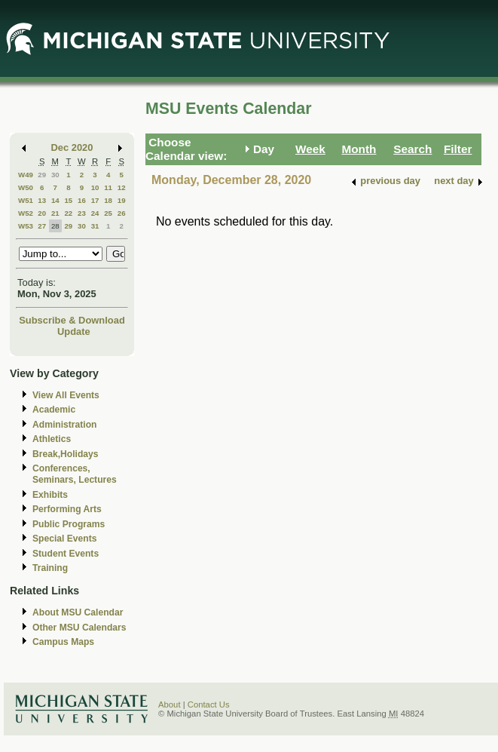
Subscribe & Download (72, 320)
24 (95, 213)
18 (108, 200)
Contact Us (209, 704)
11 (108, 187)
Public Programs (68, 524)
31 (95, 226)
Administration (64, 424)
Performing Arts (67, 509)
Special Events (64, 538)
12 (122, 187)
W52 (25, 213)
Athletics (51, 439)
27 (42, 226)
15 (68, 200)
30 (55, 174)
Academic (53, 409)
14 (55, 200)
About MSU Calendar (77, 612)
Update (73, 331)
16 (82, 200)
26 (122, 213)
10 (95, 187)
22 (68, 213)
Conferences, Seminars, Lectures (74, 474)
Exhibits (50, 495)
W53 (25, 226)
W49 (25, 174)
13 (42, 200)
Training (50, 568)
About (169, 704)
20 (42, 213)
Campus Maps (63, 642)
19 (122, 200)
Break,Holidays (65, 454)
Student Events (65, 553)
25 (108, 213)
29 (42, 174)
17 (95, 200)
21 (55, 213)
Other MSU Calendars (79, 627)
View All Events (65, 395)
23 (82, 213)
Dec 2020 (72, 147)
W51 (25, 200)
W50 (25, 187)
